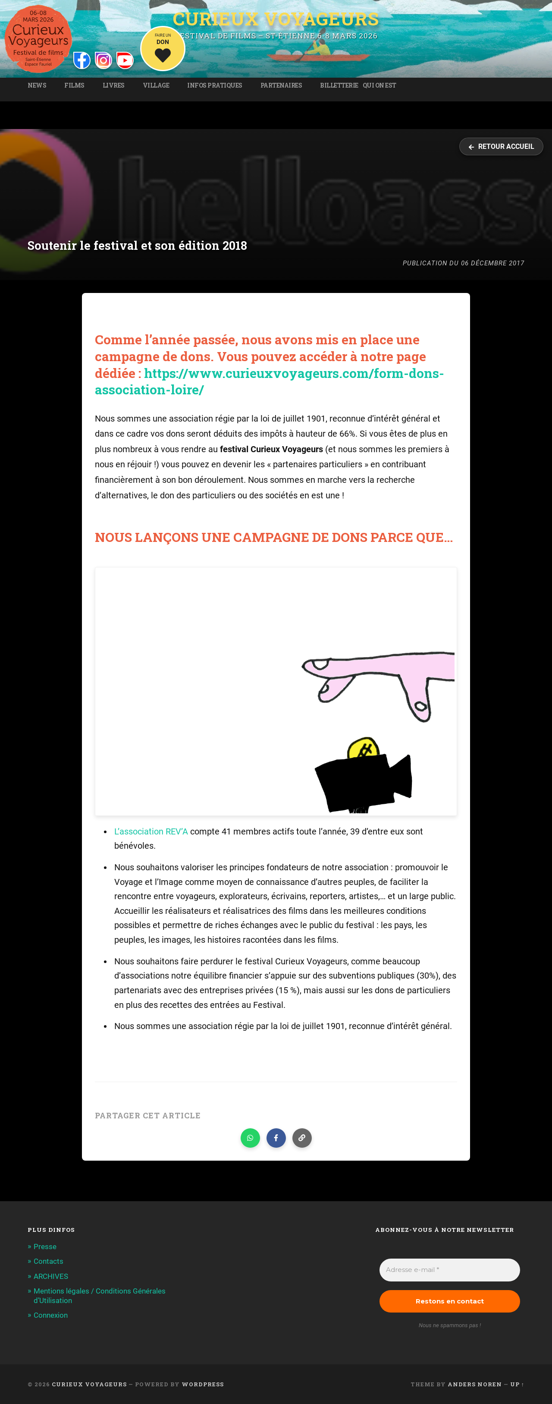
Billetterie (339, 85)
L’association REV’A (151, 832)
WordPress (203, 1384)
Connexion (51, 1315)
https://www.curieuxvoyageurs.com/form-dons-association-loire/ (269, 381)
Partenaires (281, 85)
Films (74, 85)
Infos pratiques (214, 85)
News (37, 85)
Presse (45, 1246)
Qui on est (379, 85)
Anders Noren (475, 1384)
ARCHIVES (51, 1276)
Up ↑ (517, 1384)
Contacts (48, 1261)
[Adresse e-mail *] (450, 1270)
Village (156, 85)
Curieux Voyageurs (276, 18)
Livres (114, 85)
